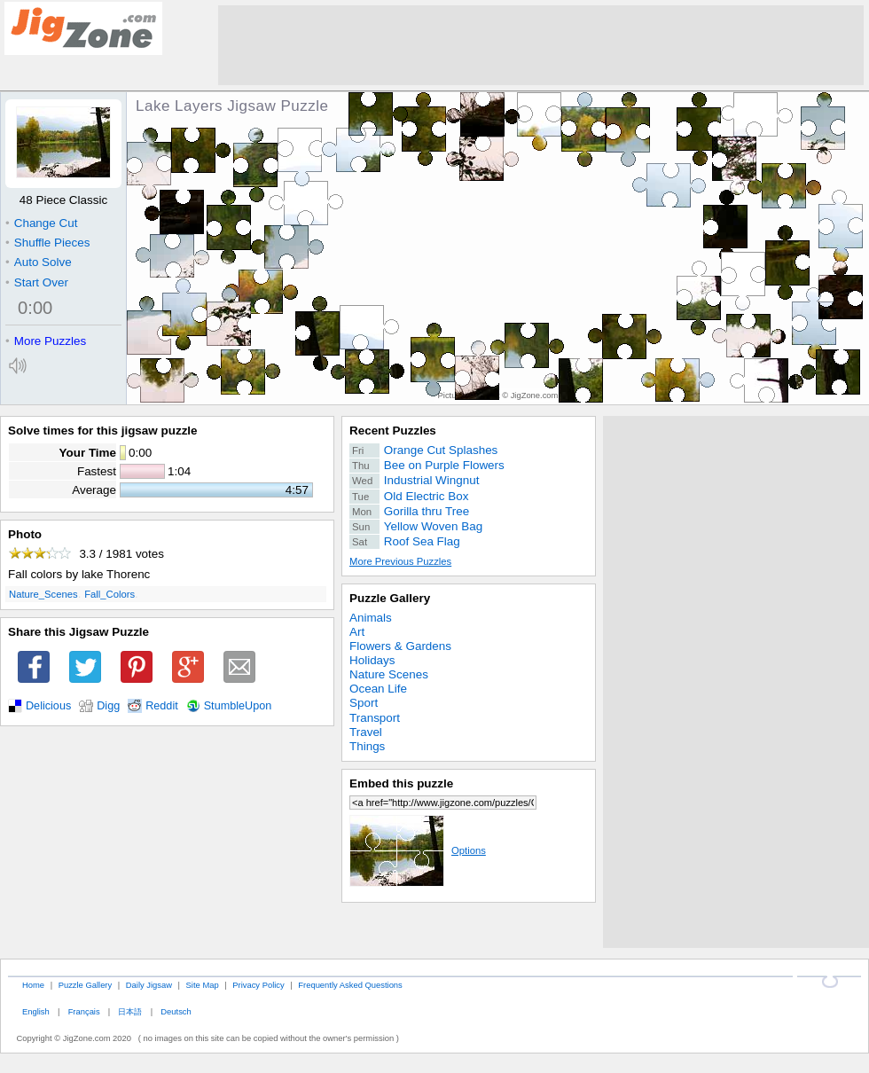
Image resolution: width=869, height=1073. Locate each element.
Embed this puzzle (401, 783)
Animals (370, 617)
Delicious (48, 706)
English (36, 1011)
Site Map (202, 985)
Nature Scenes (388, 674)
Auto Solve (38, 262)
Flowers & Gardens (400, 646)
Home (33, 985)
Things (367, 746)
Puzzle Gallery (389, 598)
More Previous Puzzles (400, 561)
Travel (365, 732)
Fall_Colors (109, 594)
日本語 (130, 1011)
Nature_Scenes (43, 594)
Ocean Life (378, 688)
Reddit (161, 706)
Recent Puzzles (392, 430)
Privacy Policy (258, 985)
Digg (108, 706)
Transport (374, 717)
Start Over (36, 282)
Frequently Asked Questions (350, 985)
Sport (363, 702)
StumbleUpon (238, 706)
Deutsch (175, 1011)
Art (356, 631)
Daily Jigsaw (149, 985)
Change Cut (41, 223)
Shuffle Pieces (47, 242)
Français (84, 1011)
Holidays (372, 660)
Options (417, 850)
